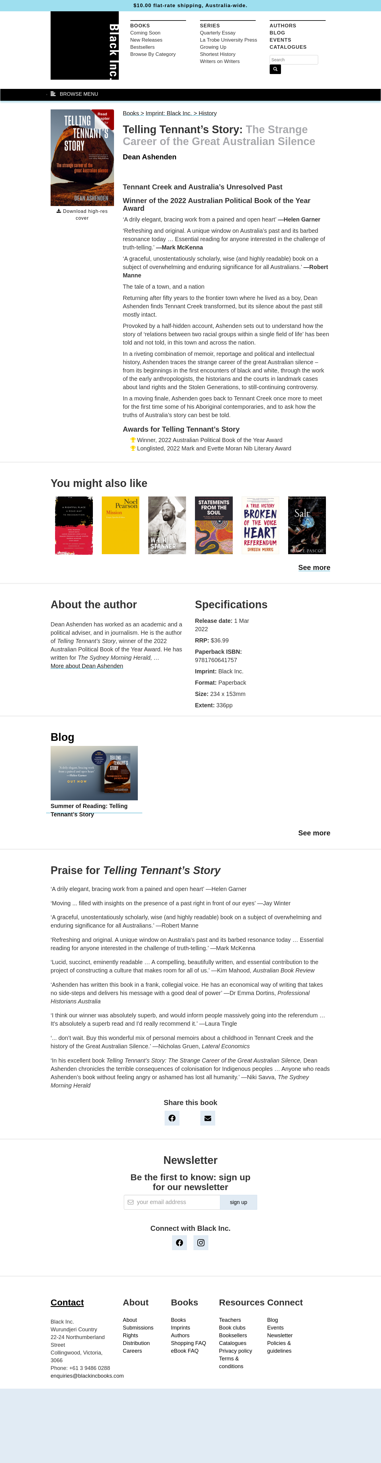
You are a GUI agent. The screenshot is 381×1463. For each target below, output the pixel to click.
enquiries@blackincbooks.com (87, 1376)
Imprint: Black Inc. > (172, 113)
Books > (133, 113)
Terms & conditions (231, 1362)
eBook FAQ (185, 1351)
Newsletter (280, 1335)
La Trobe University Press (228, 40)
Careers (132, 1351)
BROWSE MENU (74, 94)
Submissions (138, 1328)
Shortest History (217, 54)
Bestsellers (142, 47)
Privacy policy (235, 1351)
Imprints (180, 1328)
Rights (130, 1335)
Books (140, 26)
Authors (283, 26)
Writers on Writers (220, 61)
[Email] (172, 1202)
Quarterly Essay (217, 33)
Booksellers (233, 1335)
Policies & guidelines (279, 1347)
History (208, 113)
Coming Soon (145, 33)
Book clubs (232, 1328)
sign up (238, 1202)
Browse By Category (153, 54)
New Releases (146, 40)
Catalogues (288, 47)
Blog (277, 33)
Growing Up (213, 47)
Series (210, 26)
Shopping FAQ (188, 1343)
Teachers (230, 1320)
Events (280, 40)
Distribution (136, 1343)
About (130, 1320)
